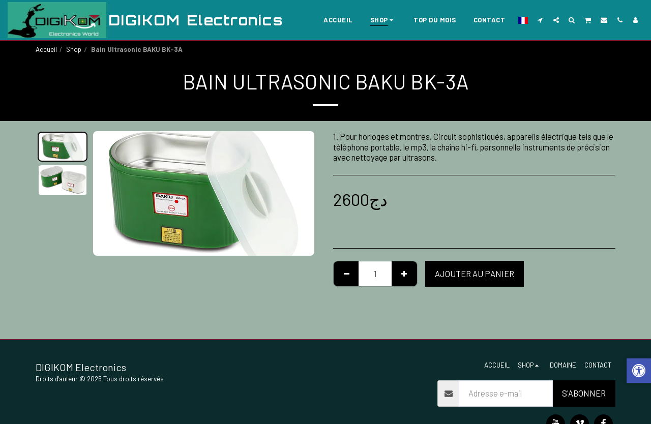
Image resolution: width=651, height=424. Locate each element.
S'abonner (584, 393)
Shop (73, 49)
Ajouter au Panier (474, 273)
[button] (540, 19)
